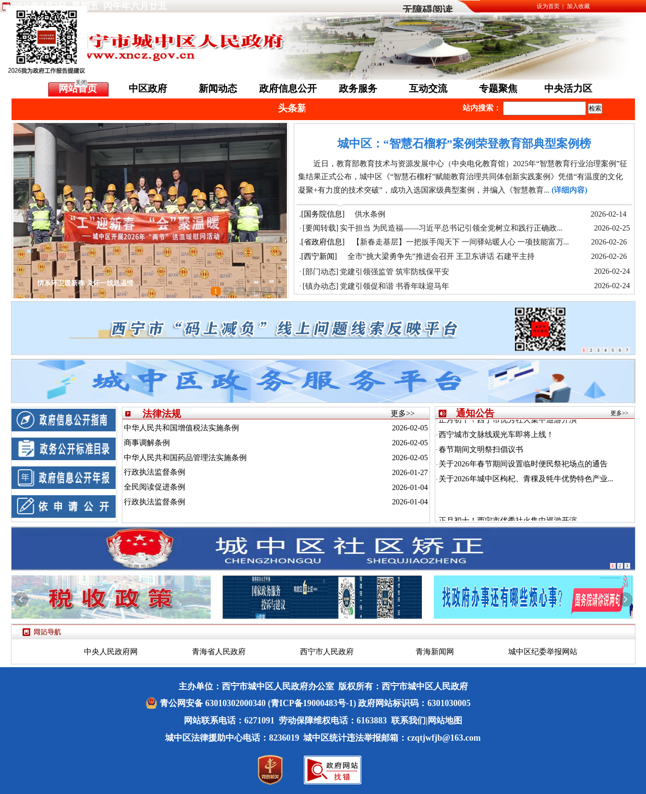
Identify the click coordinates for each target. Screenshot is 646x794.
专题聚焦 (498, 88)
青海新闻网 (435, 651)
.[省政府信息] (322, 242)
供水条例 (370, 214)
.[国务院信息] (322, 214)
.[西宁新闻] (318, 256)
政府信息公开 (288, 88)
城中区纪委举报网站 (542, 651)
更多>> (403, 413)
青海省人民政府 (219, 651)
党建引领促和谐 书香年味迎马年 (394, 286)
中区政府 (148, 88)
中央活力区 (568, 88)
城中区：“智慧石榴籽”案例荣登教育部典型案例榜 (464, 143)
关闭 (79, 80)
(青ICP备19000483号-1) (312, 703)
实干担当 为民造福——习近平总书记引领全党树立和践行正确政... (451, 228)
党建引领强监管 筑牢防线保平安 (394, 272)
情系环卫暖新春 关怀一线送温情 (85, 283)
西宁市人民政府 (327, 651)
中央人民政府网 (111, 651)
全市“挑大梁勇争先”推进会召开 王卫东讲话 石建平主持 (441, 256)
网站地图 (445, 720)
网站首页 (78, 88)
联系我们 (408, 720)
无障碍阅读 (427, 10)
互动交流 (428, 88)
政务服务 (358, 88)
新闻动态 (218, 88)
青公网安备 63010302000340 (214, 703)
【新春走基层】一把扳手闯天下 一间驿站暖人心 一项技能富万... (460, 242)
